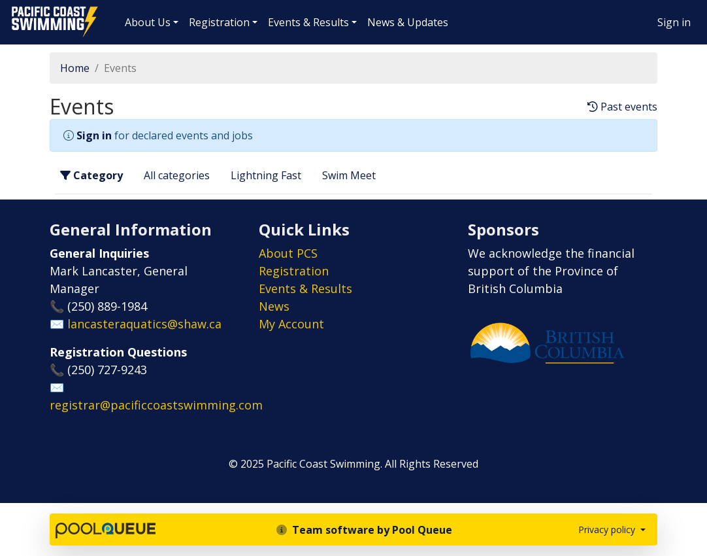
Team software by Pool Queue (364, 530)
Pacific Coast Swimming (16, 9)
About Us (148, 22)
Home (75, 68)
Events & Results (308, 22)
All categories (177, 175)
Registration (219, 22)
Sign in (674, 22)
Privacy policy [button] (608, 529)
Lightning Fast (266, 175)
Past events (622, 107)
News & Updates (407, 22)
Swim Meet (349, 175)
